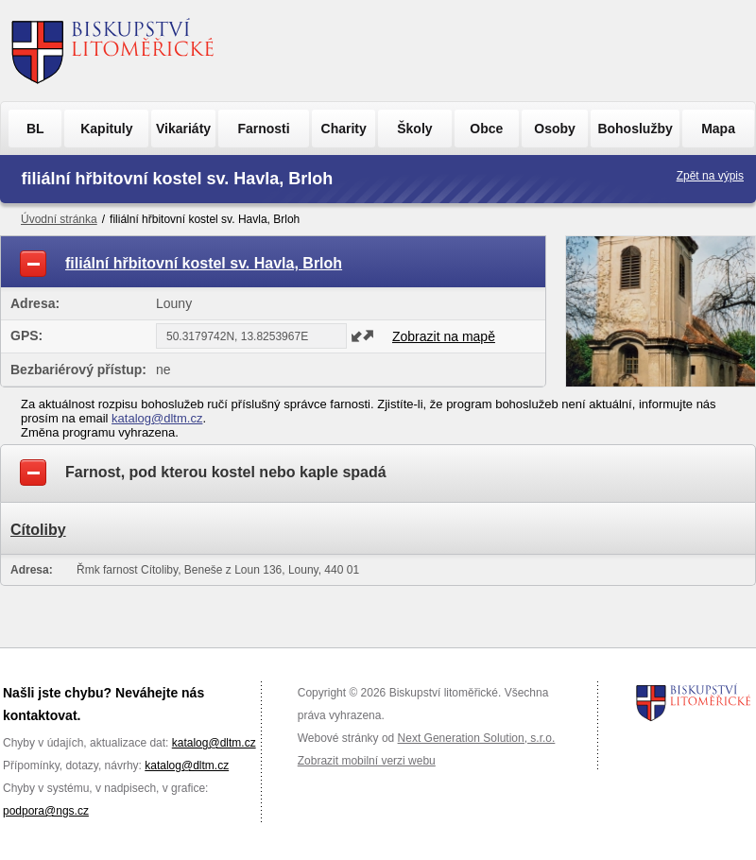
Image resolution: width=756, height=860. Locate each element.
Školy (414, 128)
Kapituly (106, 128)
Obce (486, 128)
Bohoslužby (634, 128)
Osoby (555, 128)
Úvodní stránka (59, 219)
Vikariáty (183, 128)
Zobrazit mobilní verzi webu (367, 760)
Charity (344, 128)
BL (35, 128)
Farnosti (263, 128)
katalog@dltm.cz (157, 418)
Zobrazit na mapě (443, 336)
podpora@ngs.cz (46, 810)
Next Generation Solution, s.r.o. (477, 738)
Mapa (718, 128)
